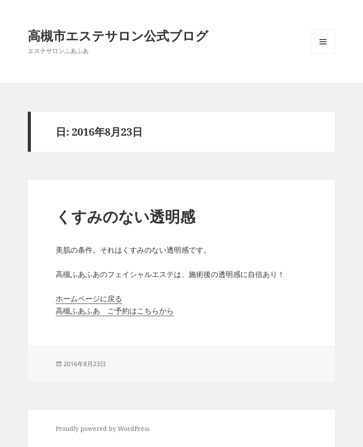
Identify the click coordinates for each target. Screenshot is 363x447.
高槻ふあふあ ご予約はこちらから (115, 311)
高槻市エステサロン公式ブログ (118, 35)
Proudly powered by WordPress (103, 428)
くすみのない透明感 (125, 216)
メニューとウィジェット (323, 53)
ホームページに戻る (89, 299)
